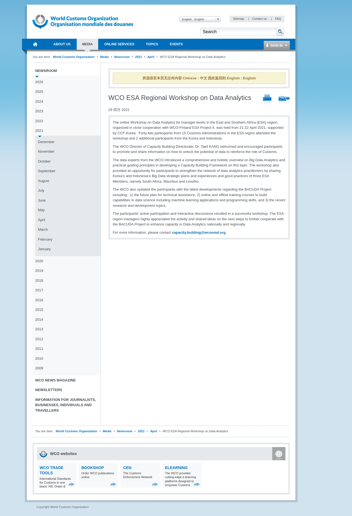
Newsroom (122, 56)
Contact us (260, 18)
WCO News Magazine (55, 380)
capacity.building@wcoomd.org (199, 232)
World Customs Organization (74, 56)
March (43, 229)
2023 (39, 111)
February (45, 239)
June (42, 200)
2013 (39, 329)
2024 (39, 101)
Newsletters (48, 390)
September (47, 171)
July (41, 190)
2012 (39, 339)
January (44, 249)
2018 (39, 280)
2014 (39, 319)
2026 (39, 82)
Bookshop (92, 467)
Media (104, 56)
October (44, 161)
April (150, 56)
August (43, 181)
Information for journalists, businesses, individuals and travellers (65, 405)
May (41, 210)
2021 (138, 56)
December (46, 142)
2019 (39, 271)
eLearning (176, 467)
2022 (39, 121)
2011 (39, 349)
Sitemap (239, 18)
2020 (39, 261)
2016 (39, 300)
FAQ (278, 18)
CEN (127, 467)
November (46, 151)
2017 (39, 290)
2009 (39, 368)
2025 (39, 92)
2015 (39, 310)
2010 (39, 358)
